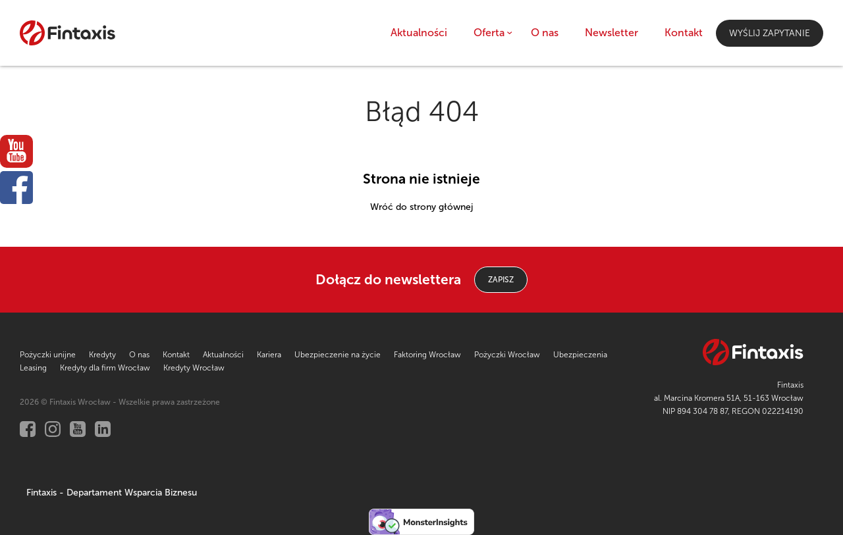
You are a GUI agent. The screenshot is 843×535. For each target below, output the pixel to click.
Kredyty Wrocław (194, 367)
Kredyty (102, 354)
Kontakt (684, 32)
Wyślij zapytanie (769, 33)
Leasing (33, 367)
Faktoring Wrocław (427, 354)
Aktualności (419, 32)
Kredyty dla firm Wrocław (105, 367)
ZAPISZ (501, 279)
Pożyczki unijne (48, 354)
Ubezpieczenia (580, 354)
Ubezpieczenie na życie (337, 354)
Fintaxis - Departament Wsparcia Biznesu (111, 492)
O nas (544, 32)
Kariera (269, 354)
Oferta (489, 32)
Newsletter (611, 32)
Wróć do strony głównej (421, 207)
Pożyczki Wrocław (507, 354)
